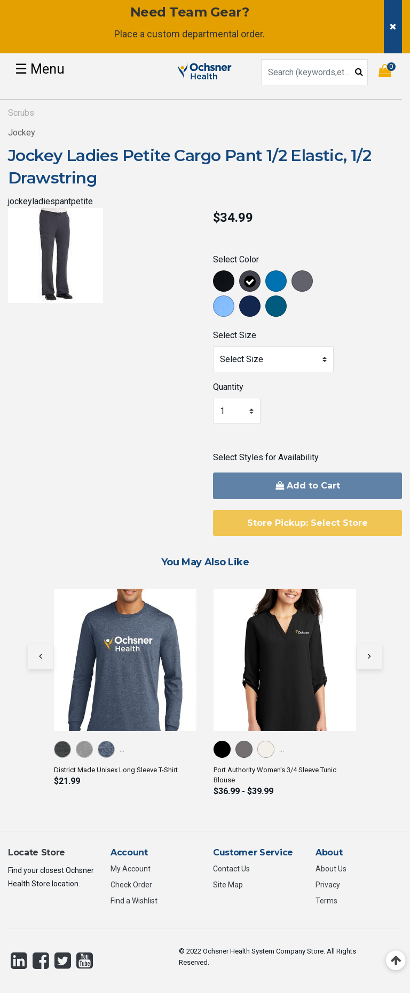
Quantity (228, 387)
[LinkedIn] (19, 960)
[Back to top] (395, 960)
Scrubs (21, 113)
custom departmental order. (206, 33)
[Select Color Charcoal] (251, 282)
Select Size (234, 335)
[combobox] (314, 72)
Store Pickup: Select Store (307, 523)
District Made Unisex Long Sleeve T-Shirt (116, 770)
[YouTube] (84, 960)
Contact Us (231, 868)
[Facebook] (41, 960)
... (122, 748)
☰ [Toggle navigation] (40, 69)
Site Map (228, 884)
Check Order (131, 884)
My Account (131, 868)
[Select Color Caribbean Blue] (277, 308)
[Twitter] (62, 960)
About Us (331, 868)
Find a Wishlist (134, 900)
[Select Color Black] (225, 282)
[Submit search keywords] (359, 71)
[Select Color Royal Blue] (277, 282)
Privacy (328, 884)
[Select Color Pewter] (303, 282)
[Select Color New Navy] (251, 308)
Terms (326, 900)
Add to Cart (307, 486)
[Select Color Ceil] (225, 308)
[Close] (393, 26)
